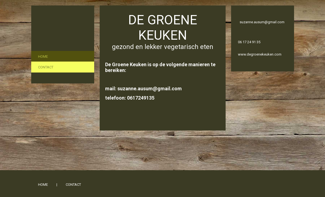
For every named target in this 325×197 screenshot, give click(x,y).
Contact (45, 67)
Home (43, 56)
